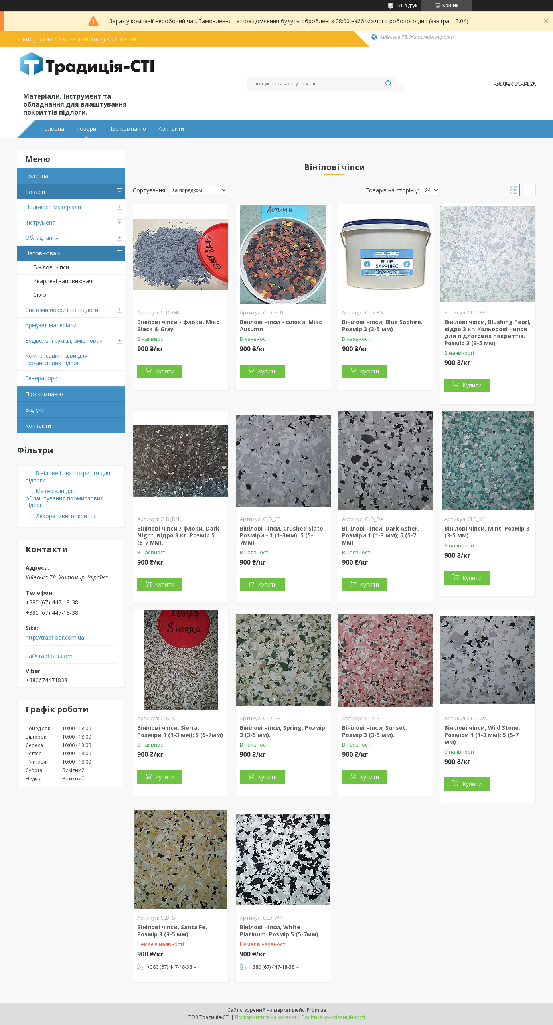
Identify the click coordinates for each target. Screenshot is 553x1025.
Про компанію (127, 129)
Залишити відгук (515, 83)
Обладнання (42, 237)
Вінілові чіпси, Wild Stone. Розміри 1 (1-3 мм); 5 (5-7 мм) (482, 734)
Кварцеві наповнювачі (63, 281)
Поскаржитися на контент (265, 1017)
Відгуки (35, 409)
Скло (39, 294)
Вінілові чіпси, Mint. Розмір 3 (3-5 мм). (486, 532)
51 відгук (407, 5)
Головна (52, 129)
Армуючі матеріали (51, 325)
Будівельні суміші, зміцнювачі (64, 340)
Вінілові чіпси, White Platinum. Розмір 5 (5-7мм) (279, 930)
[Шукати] (388, 84)
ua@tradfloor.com (49, 656)
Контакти (171, 129)
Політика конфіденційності (333, 1017)
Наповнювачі (43, 253)
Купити (164, 371)
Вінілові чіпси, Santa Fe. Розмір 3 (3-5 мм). (172, 930)
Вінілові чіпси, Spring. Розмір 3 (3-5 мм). (282, 731)
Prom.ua (316, 1010)
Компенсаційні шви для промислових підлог (56, 359)
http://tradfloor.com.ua (55, 637)
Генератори (41, 378)
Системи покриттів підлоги (61, 310)
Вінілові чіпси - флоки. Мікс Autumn (281, 325)
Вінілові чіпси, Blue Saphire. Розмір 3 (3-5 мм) (382, 325)
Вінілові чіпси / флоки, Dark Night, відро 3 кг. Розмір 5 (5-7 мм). (178, 535)
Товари (86, 129)
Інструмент (40, 222)
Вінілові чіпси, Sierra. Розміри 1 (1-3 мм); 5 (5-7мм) (180, 731)
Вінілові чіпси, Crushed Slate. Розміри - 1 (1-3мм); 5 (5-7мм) (282, 535)
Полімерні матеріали (53, 207)
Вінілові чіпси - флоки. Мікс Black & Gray (178, 325)
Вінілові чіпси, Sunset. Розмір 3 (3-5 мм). (374, 731)
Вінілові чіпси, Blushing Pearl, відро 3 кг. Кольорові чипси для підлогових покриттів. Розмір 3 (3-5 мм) (487, 332)
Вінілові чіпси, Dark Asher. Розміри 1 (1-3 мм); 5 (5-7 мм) (380, 535)
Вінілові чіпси (51, 267)
